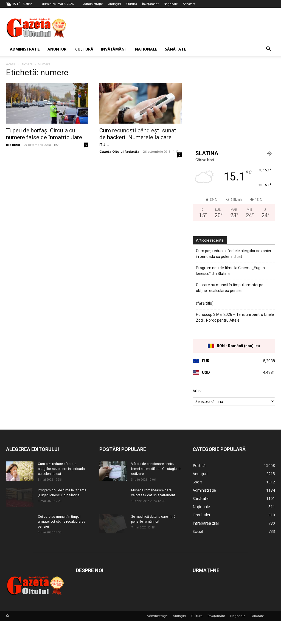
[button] (268, 49)
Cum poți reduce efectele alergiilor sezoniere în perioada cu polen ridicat (235, 254)
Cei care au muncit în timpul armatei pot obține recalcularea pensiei (230, 288)
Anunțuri (114, 4)
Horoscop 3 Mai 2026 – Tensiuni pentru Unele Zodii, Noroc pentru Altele (235, 317)
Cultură (131, 4)
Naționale (171, 4)
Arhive (198, 390)
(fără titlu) (204, 303)
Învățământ (150, 4)
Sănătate (189, 4)
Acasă (10, 64)
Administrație (93, 4)
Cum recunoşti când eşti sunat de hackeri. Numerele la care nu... (137, 137)
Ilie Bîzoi (13, 145)
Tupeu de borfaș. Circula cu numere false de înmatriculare (44, 134)
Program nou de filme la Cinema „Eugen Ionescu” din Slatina (230, 271)
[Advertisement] (175, 28)
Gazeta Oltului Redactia (119, 151)
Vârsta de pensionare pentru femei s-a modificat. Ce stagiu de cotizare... (156, 469)
